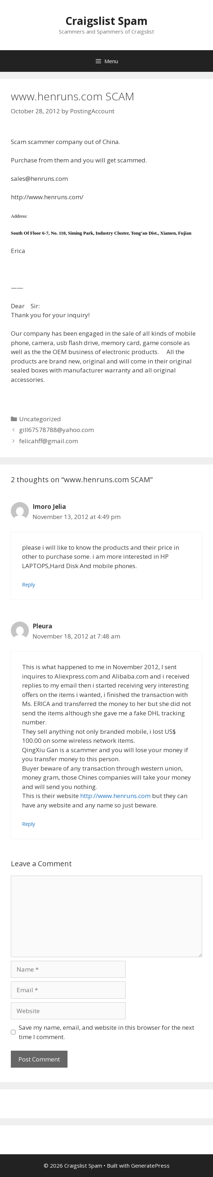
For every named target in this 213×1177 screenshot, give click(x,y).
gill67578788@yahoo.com (56, 430)
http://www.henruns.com (115, 796)
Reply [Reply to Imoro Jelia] (28, 584)
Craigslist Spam (106, 20)
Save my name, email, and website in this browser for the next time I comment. (106, 1032)
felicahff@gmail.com (48, 441)
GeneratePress (150, 1165)
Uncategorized (40, 419)
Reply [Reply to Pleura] (28, 823)
